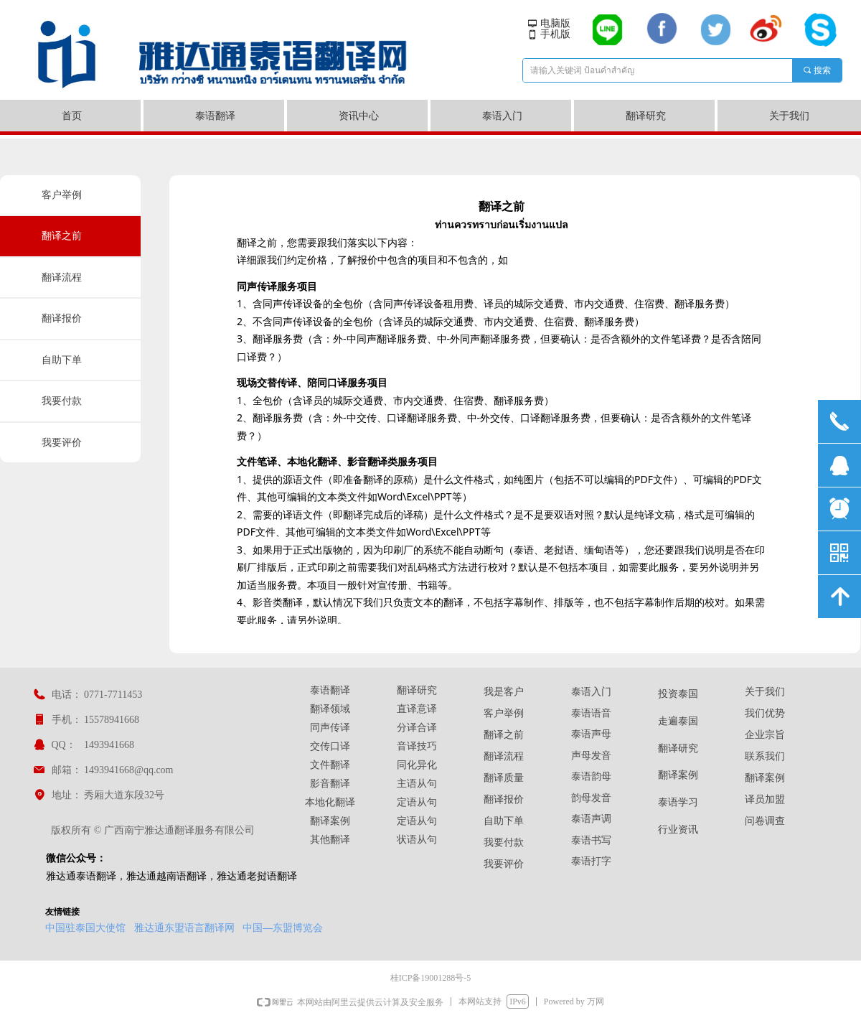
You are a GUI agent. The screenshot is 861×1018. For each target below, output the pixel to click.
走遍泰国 (678, 721)
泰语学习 (678, 802)
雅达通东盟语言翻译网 (184, 927)
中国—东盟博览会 (283, 927)
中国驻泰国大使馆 (85, 927)
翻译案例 (678, 775)
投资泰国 (678, 693)
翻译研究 (678, 748)
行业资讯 (678, 829)
